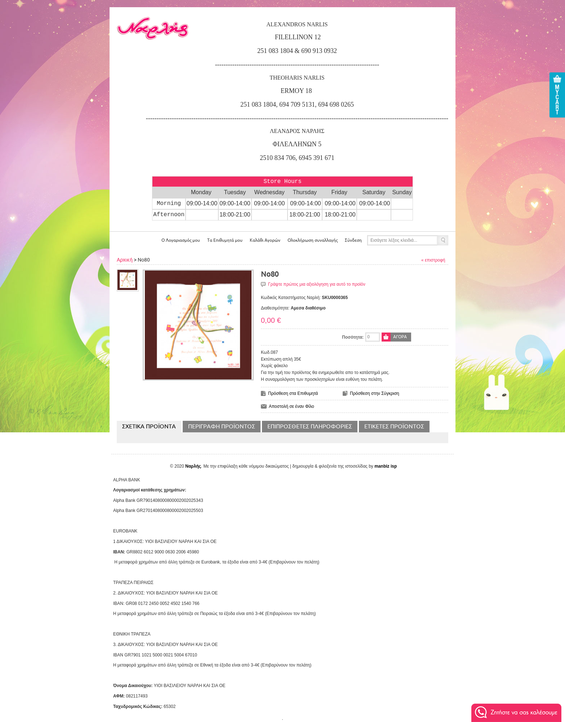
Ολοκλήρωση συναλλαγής (313, 240)
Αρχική (125, 260)
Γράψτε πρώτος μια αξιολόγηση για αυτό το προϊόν (316, 284)
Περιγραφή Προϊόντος (221, 426)
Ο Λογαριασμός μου (180, 240)
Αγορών (265, 240)
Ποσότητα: (353, 337)
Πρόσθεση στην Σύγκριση (374, 393)
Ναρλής (193, 466)
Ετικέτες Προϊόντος (394, 426)
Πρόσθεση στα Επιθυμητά (293, 393)
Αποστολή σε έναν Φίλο (291, 406)
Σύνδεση (353, 240)
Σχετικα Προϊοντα (149, 426)
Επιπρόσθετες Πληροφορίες (309, 426)
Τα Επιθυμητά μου (225, 240)
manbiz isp (385, 466)
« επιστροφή (433, 260)
